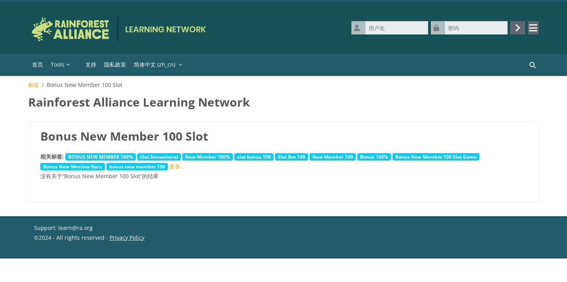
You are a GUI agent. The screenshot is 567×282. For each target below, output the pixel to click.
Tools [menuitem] (58, 64)
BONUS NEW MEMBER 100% (100, 157)
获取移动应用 (50, 272)
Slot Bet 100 (291, 157)
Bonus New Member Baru (72, 166)
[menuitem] (77, 65)
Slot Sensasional (159, 157)
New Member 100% (207, 157)
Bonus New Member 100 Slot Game (436, 157)
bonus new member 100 (137, 166)
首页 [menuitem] (37, 64)
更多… (177, 166)
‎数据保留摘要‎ (50, 262)
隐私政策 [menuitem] (115, 64)
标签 (33, 85)
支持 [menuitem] (90, 64)
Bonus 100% (374, 157)
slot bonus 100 (254, 157)
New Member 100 (332, 157)
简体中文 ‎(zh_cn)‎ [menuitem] (154, 64)
